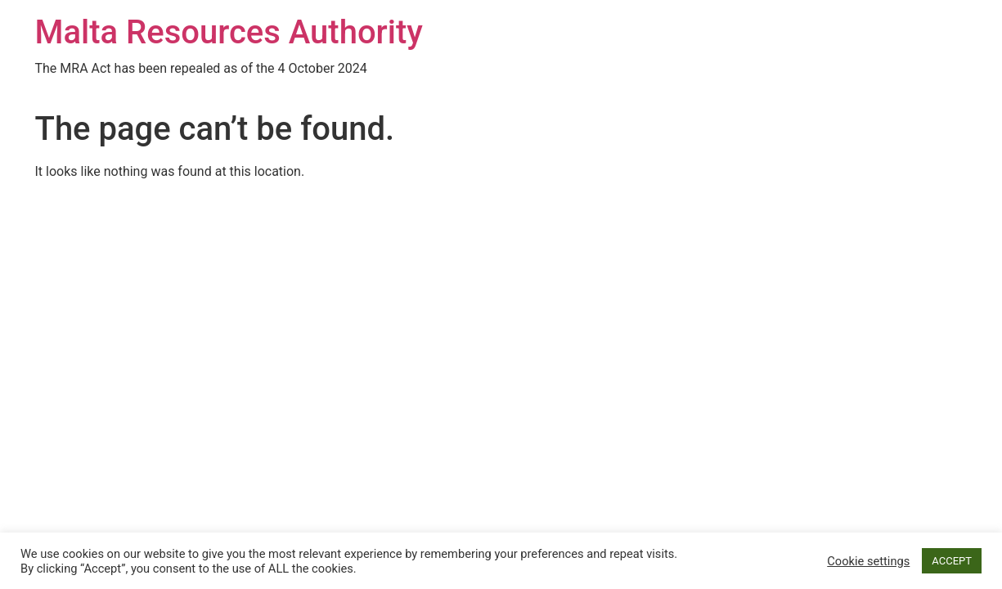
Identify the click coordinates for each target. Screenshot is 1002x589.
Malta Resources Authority (229, 32)
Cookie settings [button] (868, 561)
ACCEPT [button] (952, 561)
